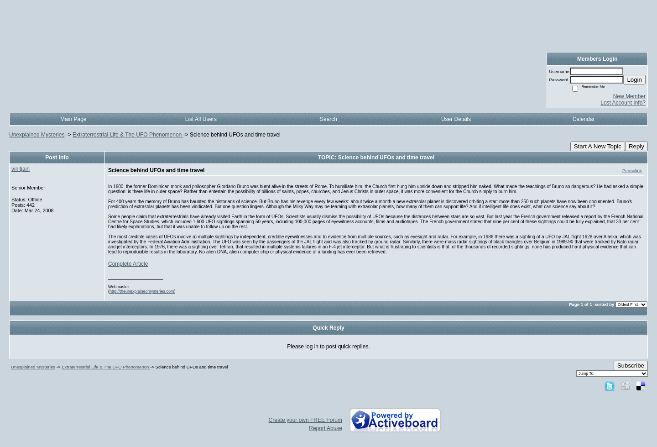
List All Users (201, 119)
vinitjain (20, 169)
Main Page (73, 119)
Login (634, 79)
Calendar (584, 119)
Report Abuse (325, 428)
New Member (629, 96)
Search (328, 119)
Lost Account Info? (623, 103)
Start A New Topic (597, 146)
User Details (456, 119)
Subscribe (630, 365)
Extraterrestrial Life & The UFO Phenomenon (128, 134)
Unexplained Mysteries (36, 134)
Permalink (632, 170)
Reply (636, 146)
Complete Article (128, 264)
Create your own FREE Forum (305, 420)
